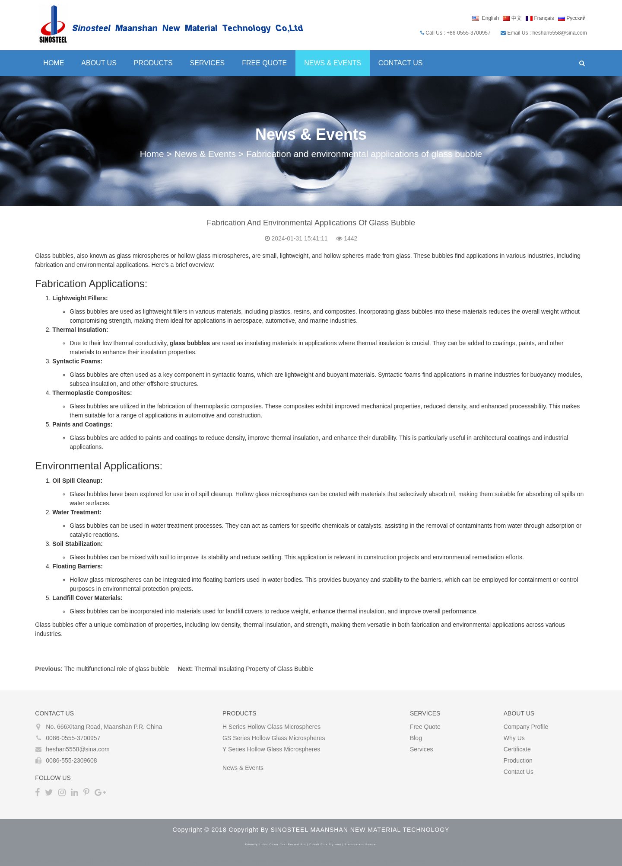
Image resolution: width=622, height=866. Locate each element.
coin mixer (234, 861)
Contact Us (400, 63)
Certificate (517, 749)
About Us (98, 63)
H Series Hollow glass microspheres (271, 726)
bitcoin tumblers (311, 861)
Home (53, 63)
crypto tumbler (269, 861)
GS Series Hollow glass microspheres (273, 737)
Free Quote (263, 63)
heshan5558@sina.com (77, 749)
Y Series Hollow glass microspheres (271, 749)
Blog (416, 737)
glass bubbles (189, 343)
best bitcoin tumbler (193, 861)
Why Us (514, 737)
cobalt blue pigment (325, 844)
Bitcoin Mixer (60, 861)
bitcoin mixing (146, 861)
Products (152, 63)
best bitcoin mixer (103, 861)
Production (518, 760)
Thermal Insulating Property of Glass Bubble (253, 668)
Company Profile (526, 726)
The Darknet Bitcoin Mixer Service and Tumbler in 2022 (408, 861)
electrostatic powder (361, 844)
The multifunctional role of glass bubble (115, 668)
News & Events (332, 63)
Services (206, 63)
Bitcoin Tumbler (20, 861)
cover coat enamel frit (288, 844)
